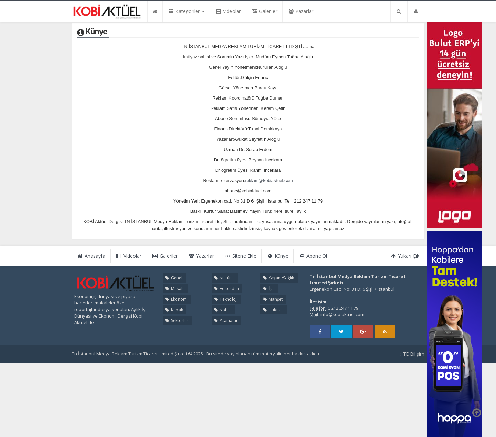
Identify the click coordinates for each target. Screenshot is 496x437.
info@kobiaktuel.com (342, 314)
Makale (174, 288)
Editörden (226, 288)
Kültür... (223, 278)
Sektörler (176, 320)
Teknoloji (225, 299)
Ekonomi (175, 299)
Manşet (272, 299)
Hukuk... (272, 310)
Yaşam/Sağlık (278, 278)
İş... (268, 288)
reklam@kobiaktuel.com (269, 180)
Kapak (173, 310)
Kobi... (222, 310)
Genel (173, 278)
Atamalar (225, 320)
